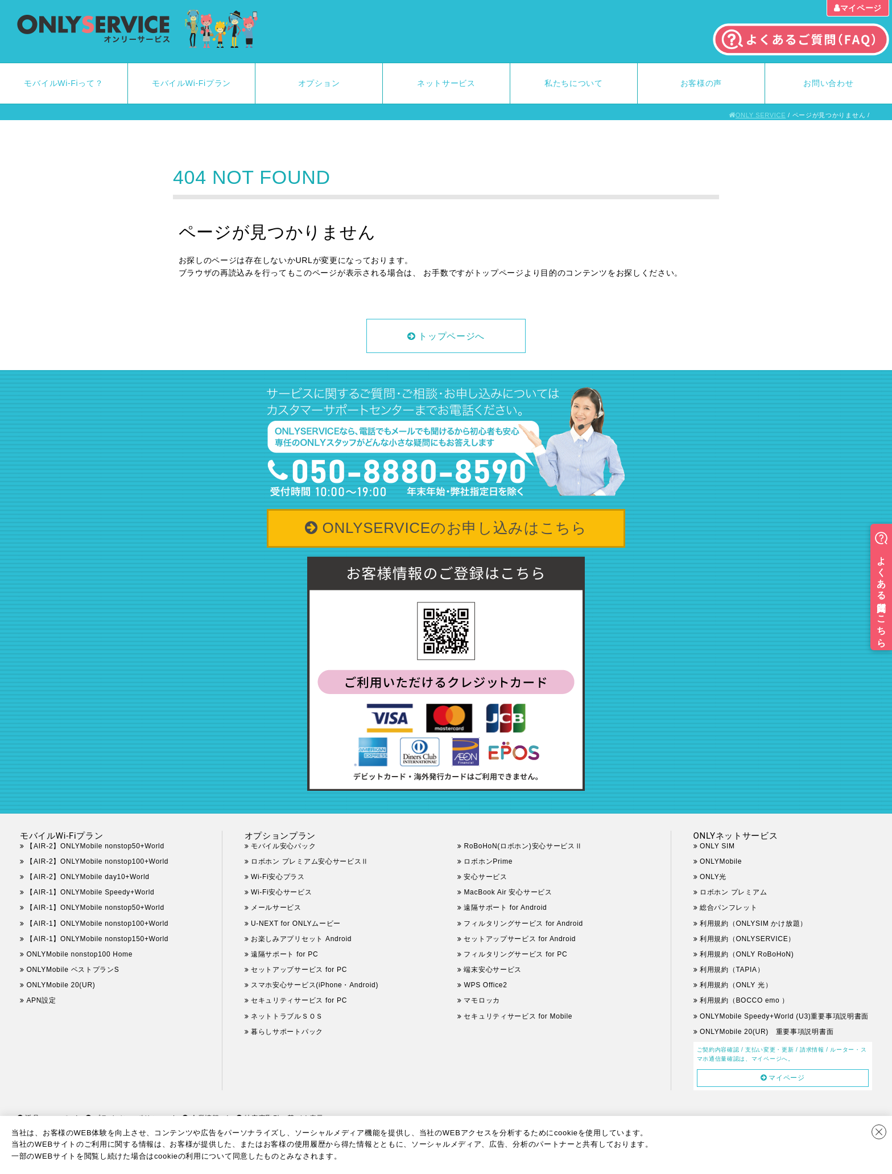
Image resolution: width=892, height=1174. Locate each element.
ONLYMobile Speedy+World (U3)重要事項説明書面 (784, 1016)
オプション (319, 83)
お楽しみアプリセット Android (301, 939)
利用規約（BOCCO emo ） (744, 1000)
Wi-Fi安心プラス (278, 877)
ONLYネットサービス (735, 836)
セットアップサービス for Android (520, 939)
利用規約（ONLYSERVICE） (747, 939)
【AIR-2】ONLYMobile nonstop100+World (97, 861)
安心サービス (485, 877)
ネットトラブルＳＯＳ (287, 1016)
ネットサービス (446, 83)
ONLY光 (713, 877)
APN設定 (41, 1000)
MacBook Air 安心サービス (508, 892)
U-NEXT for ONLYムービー (296, 923)
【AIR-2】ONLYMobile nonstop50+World (95, 846)
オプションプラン (280, 836)
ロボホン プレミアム (733, 892)
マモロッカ (482, 1000)
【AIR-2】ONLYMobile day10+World (87, 877)
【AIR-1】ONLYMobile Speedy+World (90, 892)
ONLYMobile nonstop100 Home (79, 954)
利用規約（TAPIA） (732, 970)
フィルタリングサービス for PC (522, 954)
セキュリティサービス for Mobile (518, 1016)
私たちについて (573, 83)
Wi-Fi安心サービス (281, 892)
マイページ (861, 8)
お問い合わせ (828, 83)
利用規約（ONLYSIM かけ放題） (753, 923)
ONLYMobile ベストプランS (72, 970)
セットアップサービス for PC (299, 970)
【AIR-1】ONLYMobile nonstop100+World (97, 923)
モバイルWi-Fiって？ (63, 83)
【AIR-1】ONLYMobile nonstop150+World (97, 939)
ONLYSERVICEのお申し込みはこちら (455, 527)
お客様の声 (701, 83)
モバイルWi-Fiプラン (191, 83)
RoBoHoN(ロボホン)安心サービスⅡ (523, 846)
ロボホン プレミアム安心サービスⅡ (310, 861)
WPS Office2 (485, 985)
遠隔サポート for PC (284, 954)
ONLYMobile (721, 861)
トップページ (499, 272)
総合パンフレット (729, 908)
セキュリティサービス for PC (299, 1000)
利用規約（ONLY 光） (736, 985)
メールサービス (276, 908)
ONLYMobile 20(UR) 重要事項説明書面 (766, 1032)
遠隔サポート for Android (505, 908)
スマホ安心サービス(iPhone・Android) (314, 985)
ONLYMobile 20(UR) (60, 985)
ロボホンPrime (488, 861)
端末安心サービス (493, 970)
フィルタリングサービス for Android (523, 923)
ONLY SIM (717, 846)
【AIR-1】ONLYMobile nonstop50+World (95, 908)
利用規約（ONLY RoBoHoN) (747, 954)
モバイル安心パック (283, 846)
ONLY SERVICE (761, 115)
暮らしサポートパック (287, 1032)
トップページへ (451, 336)
